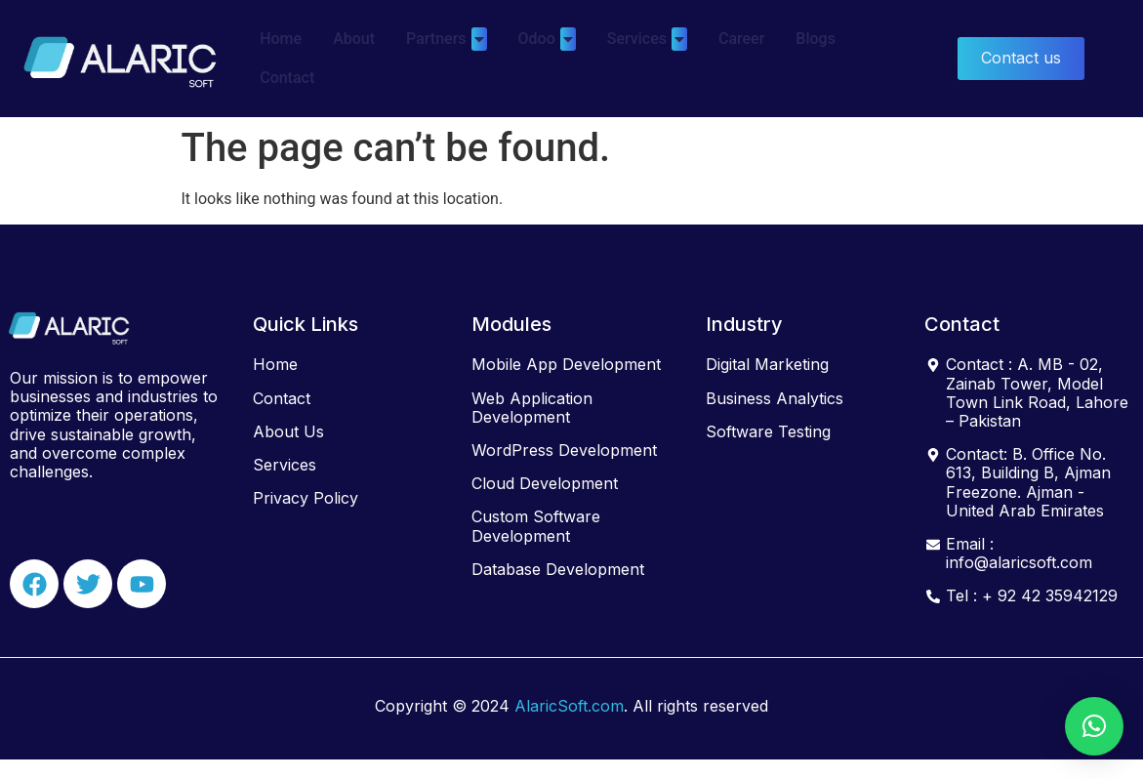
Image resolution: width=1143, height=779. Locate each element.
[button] (1094, 726)
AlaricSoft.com (569, 706)
